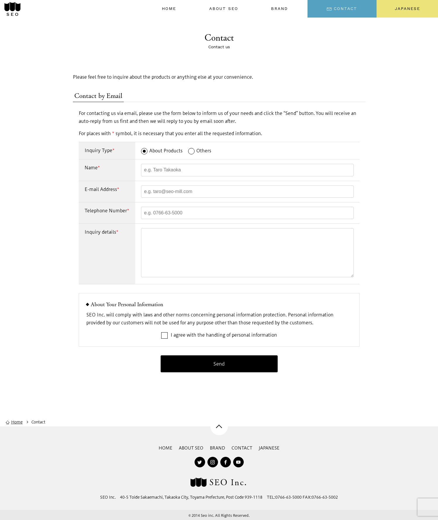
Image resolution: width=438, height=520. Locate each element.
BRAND (217, 448)
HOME (165, 448)
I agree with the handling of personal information (181, 335)
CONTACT (241, 448)
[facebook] (225, 462)
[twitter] (200, 462)
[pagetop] (219, 426)
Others (199, 150)
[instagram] (212, 462)
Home (14, 422)
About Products (162, 150)
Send (219, 364)
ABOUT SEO (191, 448)
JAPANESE (407, 8)
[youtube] (238, 462)
